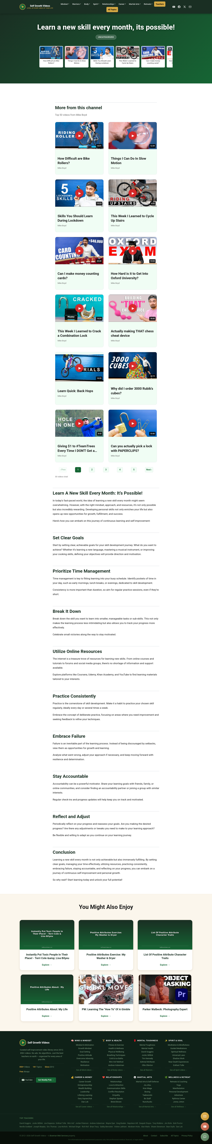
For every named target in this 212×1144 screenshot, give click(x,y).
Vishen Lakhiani (120, 1127)
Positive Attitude (85, 1055)
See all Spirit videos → (178, 1070)
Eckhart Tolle (178, 1065)
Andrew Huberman (116, 1065)
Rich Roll (85, 1127)
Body (87, 4)
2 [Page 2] (92, 469)
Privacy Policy (187, 1136)
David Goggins (147, 1052)
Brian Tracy (94, 1127)
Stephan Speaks (116, 1098)
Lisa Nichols (63, 1127)
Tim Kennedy (147, 1058)
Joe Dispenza (49, 1123)
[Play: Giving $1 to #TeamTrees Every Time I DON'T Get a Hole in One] (79, 436)
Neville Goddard (26, 1127)
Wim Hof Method (116, 1062)
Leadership (85, 1092)
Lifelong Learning (85, 1095)
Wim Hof (70, 1123)
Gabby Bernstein (106, 1127)
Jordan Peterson (82, 1123)
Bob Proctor (178, 1123)
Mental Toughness (147, 1045)
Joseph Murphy (39, 1127)
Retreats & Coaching (178, 1082)
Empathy (116, 1095)
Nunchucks (147, 1102)
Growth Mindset (84, 1048)
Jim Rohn (168, 1123)
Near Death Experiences (179, 1062)
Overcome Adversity (85, 1058)
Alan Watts (145, 1127)
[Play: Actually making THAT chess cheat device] (132, 320)
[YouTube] (173, 6)
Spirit (96, 4)
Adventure (178, 1095)
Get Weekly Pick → (46, 1080)
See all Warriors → (147, 1070)
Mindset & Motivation (85, 1045)
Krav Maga (147, 1088)
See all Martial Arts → (147, 1107)
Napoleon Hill (132, 1123)
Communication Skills (116, 1088)
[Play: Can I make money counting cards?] (79, 263)
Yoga (178, 1085)
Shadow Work (178, 1058)
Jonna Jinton (178, 1102)
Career (122, 4)
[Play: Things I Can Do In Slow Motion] (132, 148)
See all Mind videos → (85, 1070)
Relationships (108, 4)
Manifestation (178, 1088)
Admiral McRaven (147, 1062)
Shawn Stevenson (158, 1127)
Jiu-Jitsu (147, 1085)
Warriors (76, 4)
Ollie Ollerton (147, 1065)
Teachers (160, 4)
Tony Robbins (157, 1123)
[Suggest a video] (205, 1137)
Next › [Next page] (149, 469)
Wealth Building (84, 1088)
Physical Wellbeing (116, 1052)
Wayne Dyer (110, 1123)
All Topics (112, 9)
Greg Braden (121, 1123)
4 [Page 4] (120, 469)
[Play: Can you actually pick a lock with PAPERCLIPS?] (132, 436)
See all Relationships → (116, 1107)
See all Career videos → (85, 1107)
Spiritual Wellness (178, 1052)
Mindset (65, 4)
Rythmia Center (178, 1098)
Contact (154, 1136)
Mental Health (147, 1048)
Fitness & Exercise (116, 1045)
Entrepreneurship (85, 1085)
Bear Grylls (170, 1127)
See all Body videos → (116, 1070)
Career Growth (85, 1082)
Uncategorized (106, 37)
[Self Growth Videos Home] (36, 7)
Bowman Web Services (59, 1136)
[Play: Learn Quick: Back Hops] (79, 378)
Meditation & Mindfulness (178, 1045)
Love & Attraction (116, 1085)
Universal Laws (178, 1055)
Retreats (148, 4)
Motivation (84, 1065)
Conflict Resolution (116, 1092)
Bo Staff (147, 1098)
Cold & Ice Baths (116, 1058)
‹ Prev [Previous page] (63, 469)
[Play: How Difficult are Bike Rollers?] (79, 148)
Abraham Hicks (134, 1127)
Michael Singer (75, 1127)
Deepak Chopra (145, 1123)
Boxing (147, 1092)
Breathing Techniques (116, 1055)
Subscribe (164, 1136)
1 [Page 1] (78, 469)
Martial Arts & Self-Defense (147, 1082)
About (145, 1136)
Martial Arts (134, 4)
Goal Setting (85, 1052)
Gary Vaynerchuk (85, 1098)
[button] (51, 57)
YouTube (27, 1080)
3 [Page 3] (105, 469)
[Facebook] (179, 6)
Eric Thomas (52, 1127)
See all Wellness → (178, 1107)
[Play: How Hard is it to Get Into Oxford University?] (132, 263)
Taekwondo (147, 1095)
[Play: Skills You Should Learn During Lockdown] (79, 205)
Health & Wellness (116, 1048)
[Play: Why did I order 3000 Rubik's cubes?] (132, 378)
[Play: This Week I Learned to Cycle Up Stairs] (132, 205)
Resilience (85, 1062)
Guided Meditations (178, 1048)
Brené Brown (116, 1102)
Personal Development (178, 1092)
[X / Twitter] (184, 6)
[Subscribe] (190, 6)
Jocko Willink (147, 1055)
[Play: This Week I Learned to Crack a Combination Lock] (79, 320)
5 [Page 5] (133, 469)
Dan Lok (84, 1102)
